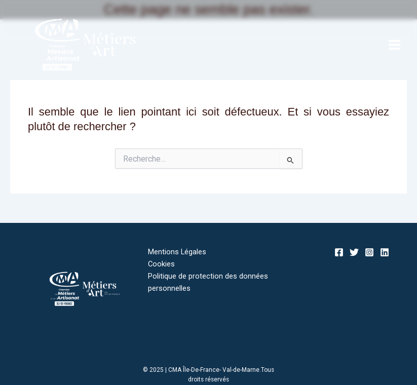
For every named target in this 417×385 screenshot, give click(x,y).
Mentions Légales (177, 251)
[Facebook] (339, 252)
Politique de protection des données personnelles (208, 282)
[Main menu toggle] (394, 44)
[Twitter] (354, 252)
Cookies (161, 263)
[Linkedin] (384, 252)
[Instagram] (369, 252)
